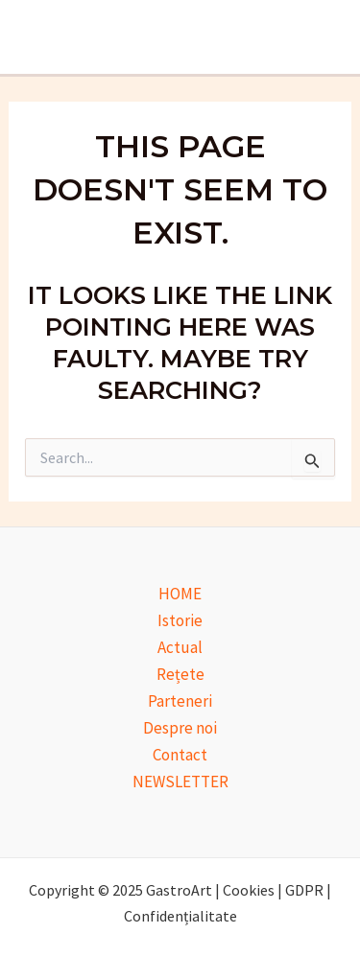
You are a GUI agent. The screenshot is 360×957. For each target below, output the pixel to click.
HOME (180, 593)
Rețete (180, 674)
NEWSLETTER (180, 781)
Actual (180, 647)
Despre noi (180, 727)
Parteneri (180, 701)
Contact (180, 754)
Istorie (180, 620)
